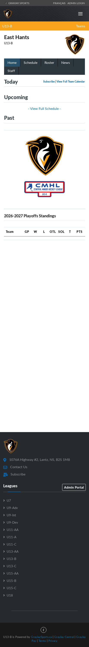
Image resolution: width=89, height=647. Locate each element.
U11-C (11, 544)
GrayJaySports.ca (41, 637)
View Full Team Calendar (71, 81)
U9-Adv (12, 508)
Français (60, 3)
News (65, 62)
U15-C (11, 588)
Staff (11, 70)
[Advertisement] (44, 288)
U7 (9, 500)
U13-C (11, 566)
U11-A (11, 537)
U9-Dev (12, 522)
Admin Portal (74, 487)
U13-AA (12, 551)
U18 (10, 595)
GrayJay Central (64, 637)
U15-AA (12, 573)
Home (12, 62)
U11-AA (12, 529)
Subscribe (49, 81)
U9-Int (11, 515)
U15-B (11, 580)
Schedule (30, 62)
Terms (42, 641)
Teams (80, 26)
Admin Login (76, 3)
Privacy (52, 641)
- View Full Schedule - (44, 108)
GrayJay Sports (16, 3)
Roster (49, 62)
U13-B (7, 26)
